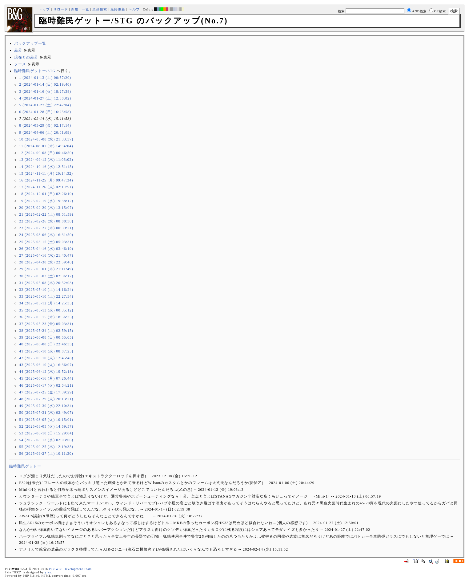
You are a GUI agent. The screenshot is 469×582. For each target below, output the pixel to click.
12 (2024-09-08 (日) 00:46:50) (46, 153)
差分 (18, 50)
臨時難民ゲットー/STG (34, 71)
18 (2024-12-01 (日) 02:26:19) (46, 194)
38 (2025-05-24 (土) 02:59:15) (46, 330)
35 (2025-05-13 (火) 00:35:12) (46, 310)
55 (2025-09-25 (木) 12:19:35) (46, 447)
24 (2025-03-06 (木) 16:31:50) (46, 235)
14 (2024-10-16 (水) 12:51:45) (46, 167)
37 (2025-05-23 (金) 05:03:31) (46, 324)
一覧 (85, 9)
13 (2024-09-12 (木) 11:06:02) (46, 159)
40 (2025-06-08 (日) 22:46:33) (46, 344)
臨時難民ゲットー (25, 466)
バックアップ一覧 (30, 43)
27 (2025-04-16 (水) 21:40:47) (46, 255)
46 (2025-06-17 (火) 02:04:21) (46, 385)
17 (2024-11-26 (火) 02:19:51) (46, 187)
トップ (44, 9)
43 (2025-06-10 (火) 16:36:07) (46, 365)
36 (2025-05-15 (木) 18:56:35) (46, 317)
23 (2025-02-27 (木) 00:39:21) (46, 228)
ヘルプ (134, 9)
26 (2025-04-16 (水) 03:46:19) (46, 248)
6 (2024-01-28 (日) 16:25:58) (45, 112)
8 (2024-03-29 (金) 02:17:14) (45, 125)
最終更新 (117, 9)
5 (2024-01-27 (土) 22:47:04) (45, 105)
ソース (20, 64)
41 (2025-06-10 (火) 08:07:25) (46, 351)
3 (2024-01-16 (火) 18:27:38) (45, 91)
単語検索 (99, 9)
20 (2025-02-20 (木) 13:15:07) (46, 208)
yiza (48, 572)
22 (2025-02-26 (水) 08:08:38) (46, 221)
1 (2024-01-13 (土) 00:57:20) (45, 77)
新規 (74, 9)
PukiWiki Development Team (70, 569)
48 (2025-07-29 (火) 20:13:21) (46, 399)
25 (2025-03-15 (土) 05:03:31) (46, 242)
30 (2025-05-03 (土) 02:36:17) (46, 276)
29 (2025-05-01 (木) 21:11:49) (46, 269)
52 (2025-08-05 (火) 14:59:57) (46, 426)
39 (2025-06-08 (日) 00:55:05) (46, 337)
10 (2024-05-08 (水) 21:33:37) (46, 139)
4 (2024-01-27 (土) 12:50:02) (45, 98)
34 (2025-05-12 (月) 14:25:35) (46, 303)
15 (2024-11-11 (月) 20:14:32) (46, 173)
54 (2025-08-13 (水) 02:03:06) (46, 440)
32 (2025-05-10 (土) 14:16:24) (46, 289)
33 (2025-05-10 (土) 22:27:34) (46, 296)
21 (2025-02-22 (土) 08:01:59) (46, 214)
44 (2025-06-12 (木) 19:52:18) (46, 371)
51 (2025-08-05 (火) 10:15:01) (46, 419)
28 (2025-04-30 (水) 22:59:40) (46, 262)
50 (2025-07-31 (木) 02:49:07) (46, 412)
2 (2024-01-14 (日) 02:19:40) (45, 84)
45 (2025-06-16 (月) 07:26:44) (46, 378)
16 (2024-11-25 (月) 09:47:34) (46, 180)
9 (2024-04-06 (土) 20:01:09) (45, 132)
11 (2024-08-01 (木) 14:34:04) (46, 146)
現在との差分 (26, 57)
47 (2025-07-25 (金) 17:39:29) (46, 392)
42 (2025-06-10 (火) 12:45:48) (46, 358)
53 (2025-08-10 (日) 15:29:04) (46, 433)
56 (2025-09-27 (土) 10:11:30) (46, 453)
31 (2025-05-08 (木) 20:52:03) (46, 283)
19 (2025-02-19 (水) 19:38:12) (46, 201)
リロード (60, 9)
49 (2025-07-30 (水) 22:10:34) (46, 406)
